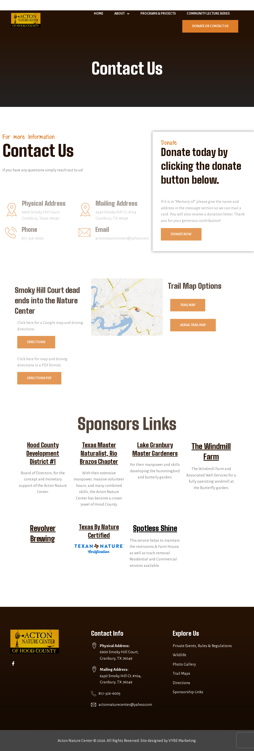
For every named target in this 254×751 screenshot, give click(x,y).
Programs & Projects (158, 13)
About (121, 14)
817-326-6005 (109, 693)
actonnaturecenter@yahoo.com (125, 704)
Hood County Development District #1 (42, 453)
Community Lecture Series (208, 13)
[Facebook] (14, 663)
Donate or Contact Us (210, 26)
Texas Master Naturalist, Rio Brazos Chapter (99, 453)
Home (98, 13)
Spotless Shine (155, 528)
